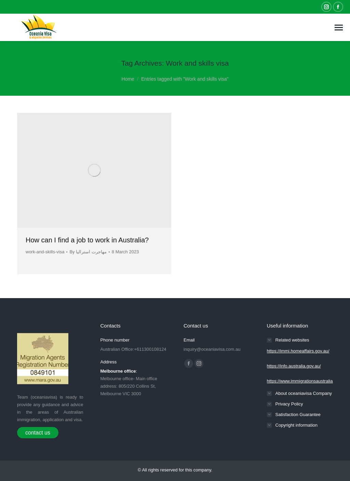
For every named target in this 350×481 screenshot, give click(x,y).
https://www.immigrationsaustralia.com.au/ (308, 381)
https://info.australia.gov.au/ (294, 366)
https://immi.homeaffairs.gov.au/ (298, 350)
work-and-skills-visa (45, 251)
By (87, 251)
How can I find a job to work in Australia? (87, 240)
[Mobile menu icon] (338, 27)
